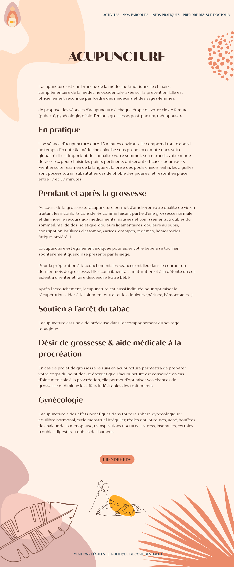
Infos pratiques (166, 15)
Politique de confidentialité (137, 554)
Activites (111, 15)
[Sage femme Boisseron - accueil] (12, 15)
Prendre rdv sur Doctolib (206, 15)
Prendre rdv (117, 459)
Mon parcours (135, 15)
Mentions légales (89, 554)
